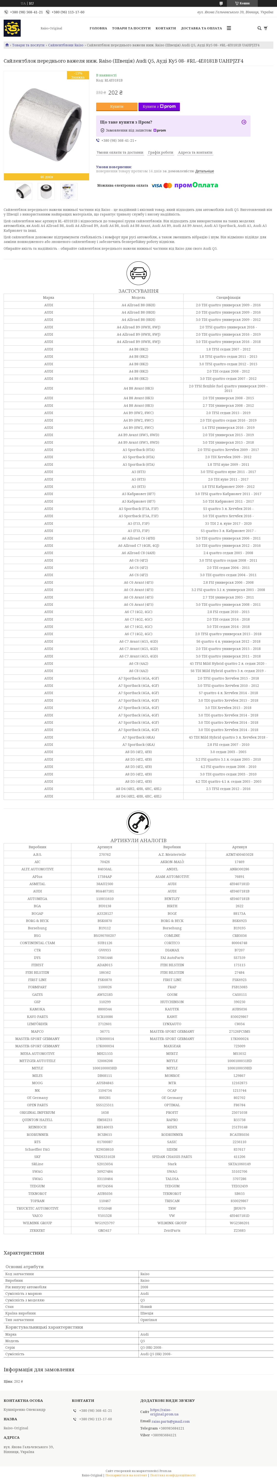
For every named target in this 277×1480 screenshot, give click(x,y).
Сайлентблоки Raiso (65, 45)
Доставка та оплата (201, 28)
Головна (98, 28)
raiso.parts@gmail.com (171, 1421)
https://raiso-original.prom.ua (164, 1412)
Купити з (159, 106)
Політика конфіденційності (172, 1475)
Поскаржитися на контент (126, 1475)
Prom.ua (165, 1471)
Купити (116, 106)
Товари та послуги (131, 28)
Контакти (166, 28)
